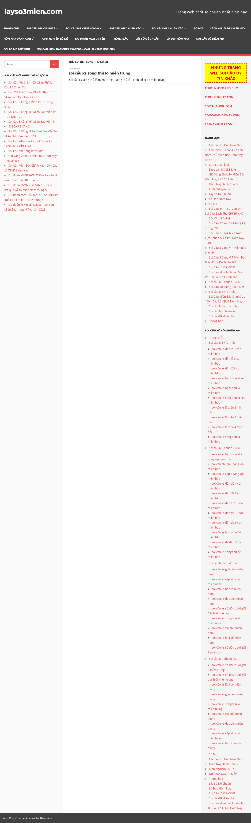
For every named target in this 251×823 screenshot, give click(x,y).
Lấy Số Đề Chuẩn (147, 38)
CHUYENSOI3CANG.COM (221, 88)
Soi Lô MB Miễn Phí (17, 49)
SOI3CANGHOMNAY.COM (222, 115)
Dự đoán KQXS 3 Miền (90, 38)
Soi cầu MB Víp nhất (40, 28)
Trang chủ (11, 28)
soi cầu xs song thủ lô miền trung (99, 73)
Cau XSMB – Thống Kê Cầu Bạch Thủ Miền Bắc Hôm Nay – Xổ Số (225, 155)
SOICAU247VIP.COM (218, 106)
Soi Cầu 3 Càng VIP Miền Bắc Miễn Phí (32, 122)
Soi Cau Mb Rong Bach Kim (25, 151)
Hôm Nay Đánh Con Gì (19, 38)
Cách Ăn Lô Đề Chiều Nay (227, 28)
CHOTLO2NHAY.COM (219, 97)
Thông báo (120, 38)
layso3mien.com (33, 11)
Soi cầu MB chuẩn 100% (82, 28)
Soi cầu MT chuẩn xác (167, 28)
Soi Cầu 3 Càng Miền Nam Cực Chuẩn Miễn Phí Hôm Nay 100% (224, 238)
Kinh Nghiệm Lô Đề (55, 38)
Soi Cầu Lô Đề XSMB (210, 38)
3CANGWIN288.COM (219, 124)
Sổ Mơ (198, 28)
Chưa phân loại (219, 165)
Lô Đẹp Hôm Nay (177, 38)
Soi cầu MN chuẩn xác (125, 28)
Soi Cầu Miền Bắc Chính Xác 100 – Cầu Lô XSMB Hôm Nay (76, 49)
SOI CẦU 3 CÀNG (19, 126)
